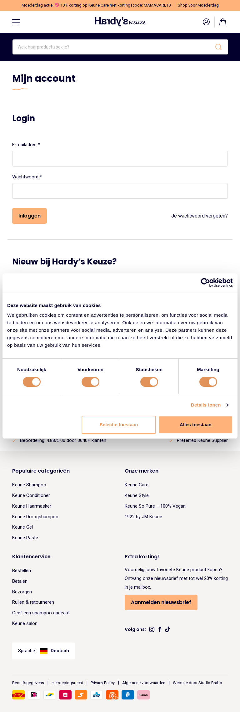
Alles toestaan (196, 424)
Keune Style (137, 495)
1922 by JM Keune (143, 517)
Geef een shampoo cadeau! (40, 613)
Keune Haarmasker (31, 506)
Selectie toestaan (119, 424)
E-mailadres (33, 144)
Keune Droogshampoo (35, 517)
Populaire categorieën (41, 470)
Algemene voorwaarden (143, 682)
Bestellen (21, 570)
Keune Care (136, 485)
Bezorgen (22, 592)
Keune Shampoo (29, 485)
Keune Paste (25, 537)
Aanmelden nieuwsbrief (161, 602)
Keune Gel (22, 527)
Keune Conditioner (31, 495)
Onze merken (141, 470)
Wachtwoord (34, 176)
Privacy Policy (103, 682)
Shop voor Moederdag (198, 5)
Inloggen (29, 215)
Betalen (20, 581)
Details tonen (206, 404)
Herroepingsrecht (67, 682)
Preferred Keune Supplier (202, 440)
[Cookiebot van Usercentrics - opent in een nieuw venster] (205, 282)
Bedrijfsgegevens (28, 682)
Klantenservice (31, 556)
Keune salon (25, 623)
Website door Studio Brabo (197, 682)
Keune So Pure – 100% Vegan (155, 506)
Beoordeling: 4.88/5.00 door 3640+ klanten (63, 440)
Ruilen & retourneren (33, 602)
